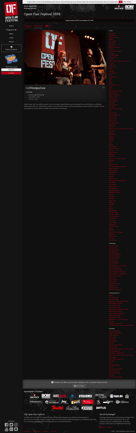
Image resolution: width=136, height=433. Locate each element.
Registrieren (11, 69)
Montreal (111, 160)
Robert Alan (112, 278)
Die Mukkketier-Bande (115, 303)
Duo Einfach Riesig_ (115, 307)
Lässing (111, 141)
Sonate (111, 367)
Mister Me (112, 156)
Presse (11, 42)
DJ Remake (112, 67)
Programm (11, 30)
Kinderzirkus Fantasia (115, 311)
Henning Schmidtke (114, 254)
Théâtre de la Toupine (115, 323)
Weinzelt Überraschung (116, 377)
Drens (110, 75)
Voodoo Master (113, 226)
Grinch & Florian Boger (115, 109)
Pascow (111, 176)
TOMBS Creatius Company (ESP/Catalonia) (121, 325)
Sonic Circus (112, 200)
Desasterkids (112, 57)
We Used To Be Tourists (116, 232)
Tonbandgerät (113, 222)
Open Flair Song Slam (115, 276)
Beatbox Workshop (114, 331)
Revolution (112, 182)
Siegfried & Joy (113, 286)
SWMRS (111, 204)
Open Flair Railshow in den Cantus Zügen (121, 355)
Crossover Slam (113, 246)
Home (11, 26)
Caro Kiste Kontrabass (115, 51)
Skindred (111, 198)
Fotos (49, 26)
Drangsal (111, 71)
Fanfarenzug (112, 337)
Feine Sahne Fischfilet (115, 91)
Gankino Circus (113, 97)
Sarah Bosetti (113, 282)
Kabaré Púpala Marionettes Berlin (118, 309)
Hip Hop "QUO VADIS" (115, 345)
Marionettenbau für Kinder (116, 313)
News (11, 34)
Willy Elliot (112, 234)
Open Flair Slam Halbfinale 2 (117, 274)
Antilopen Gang (113, 37)
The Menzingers (113, 214)
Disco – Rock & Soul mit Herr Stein (119, 61)
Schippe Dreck (113, 186)
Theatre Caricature (114, 371)
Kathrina (111, 133)
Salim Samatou (113, 280)
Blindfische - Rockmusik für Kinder (119, 301)
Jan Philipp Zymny (114, 258)
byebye (111, 49)
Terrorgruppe (112, 210)
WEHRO (111, 230)
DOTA (111, 69)
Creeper (111, 53)
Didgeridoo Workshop (115, 333)
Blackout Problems (114, 47)
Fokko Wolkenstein (114, 95)
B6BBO (111, 39)
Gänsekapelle (113, 341)
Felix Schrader (113, 93)
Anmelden (11, 73)
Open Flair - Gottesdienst (116, 353)
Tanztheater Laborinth (115, 369)
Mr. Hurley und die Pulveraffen (118, 166)
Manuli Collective (114, 148)
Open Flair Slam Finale (115, 270)
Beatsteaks (112, 43)
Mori (110, 162)
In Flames (112, 127)
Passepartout (113, 178)
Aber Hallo (112, 33)
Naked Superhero (114, 168)
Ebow (110, 81)
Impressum (27, 431)
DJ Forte (111, 63)
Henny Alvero (113, 117)
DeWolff (111, 59)
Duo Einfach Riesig (114, 305)
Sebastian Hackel (114, 190)
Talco (110, 206)
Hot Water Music (114, 123)
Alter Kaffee (112, 35)
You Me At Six (113, 240)
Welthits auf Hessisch (115, 290)
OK (121, 2)
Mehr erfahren (127, 2)
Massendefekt (113, 152)
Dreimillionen (113, 73)
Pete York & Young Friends (116, 359)
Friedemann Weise (114, 250)
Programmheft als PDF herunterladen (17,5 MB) (79, 20)
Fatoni (110, 89)
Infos (11, 38)
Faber (110, 87)
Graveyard (112, 107)
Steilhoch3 (112, 202)
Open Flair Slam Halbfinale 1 (117, 272)
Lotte (110, 143)
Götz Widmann (113, 105)
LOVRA (111, 145)
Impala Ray (112, 125)
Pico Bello (112, 361)
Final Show (112, 339)
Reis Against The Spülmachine (118, 180)
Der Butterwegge (114, 55)
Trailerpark (112, 224)
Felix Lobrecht (113, 248)
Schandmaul (112, 184)
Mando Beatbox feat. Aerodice (118, 266)
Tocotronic (112, 220)
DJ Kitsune (112, 65)
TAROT (111, 208)
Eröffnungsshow (114, 335)
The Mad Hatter (113, 212)
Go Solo (111, 343)
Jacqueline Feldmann (115, 256)
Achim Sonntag (113, 297)
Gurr (110, 111)
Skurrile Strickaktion (114, 365)
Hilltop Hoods (113, 119)
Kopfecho (111, 137)
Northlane (112, 174)
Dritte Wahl (112, 77)
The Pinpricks (113, 218)
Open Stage (112, 357)
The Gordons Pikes (114, 373)
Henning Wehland (114, 115)
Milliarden (112, 154)
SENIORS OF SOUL (114, 192)
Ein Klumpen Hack (114, 85)
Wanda (111, 228)
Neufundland (113, 170)
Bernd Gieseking (113, 299)
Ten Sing (111, 321)
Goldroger (112, 103)
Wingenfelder (113, 236)
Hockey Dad (112, 121)
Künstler (28, 26)
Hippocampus (113, 347)
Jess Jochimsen (113, 260)
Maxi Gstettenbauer (114, 268)
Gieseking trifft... (113, 252)
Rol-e (110, 363)
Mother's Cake (113, 164)
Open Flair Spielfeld (114, 315)
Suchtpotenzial (113, 288)
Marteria (111, 150)
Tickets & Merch (11, 48)
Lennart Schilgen (114, 262)
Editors (111, 83)
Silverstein (112, 196)
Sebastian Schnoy (114, 284)
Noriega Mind (113, 172)
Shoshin (111, 194)
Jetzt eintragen (79, 386)
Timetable (38, 26)
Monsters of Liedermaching (117, 158)
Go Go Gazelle (113, 99)
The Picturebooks (114, 216)
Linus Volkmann (113, 264)
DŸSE (110, 79)
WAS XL (111, 375)
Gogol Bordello (113, 101)
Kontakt (45, 431)
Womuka (111, 238)
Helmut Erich (112, 113)
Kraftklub (111, 139)
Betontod (111, 45)
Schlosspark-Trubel (114, 317)
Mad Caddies (113, 147)
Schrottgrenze (113, 188)
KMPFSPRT (112, 135)
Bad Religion (112, 41)
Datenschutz (37, 431)
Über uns (53, 431)
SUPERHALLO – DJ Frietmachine (118, 319)
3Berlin (111, 295)
